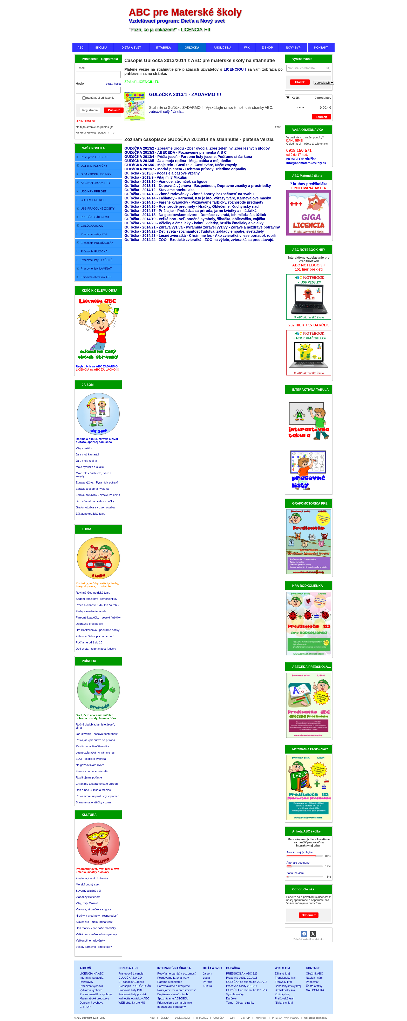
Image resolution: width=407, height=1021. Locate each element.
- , (237, 240)
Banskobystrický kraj (288, 986)
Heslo (80, 83)
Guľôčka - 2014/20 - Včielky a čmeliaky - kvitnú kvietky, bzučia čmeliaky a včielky (193, 223)
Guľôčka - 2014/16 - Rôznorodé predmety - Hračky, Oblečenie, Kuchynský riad (191, 206)
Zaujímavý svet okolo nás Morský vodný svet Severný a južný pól (92, 884)
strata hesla (113, 83)
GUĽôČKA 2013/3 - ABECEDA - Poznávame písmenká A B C (175, 152)
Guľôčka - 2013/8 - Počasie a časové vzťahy (162, 173)
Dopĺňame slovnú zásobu (173, 994)
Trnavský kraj (283, 981)
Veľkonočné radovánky (90, 940)
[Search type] (324, 83)
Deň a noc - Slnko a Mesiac (93, 789)
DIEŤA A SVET (212, 968)
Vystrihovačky (234, 994)
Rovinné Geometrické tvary (93, 592)
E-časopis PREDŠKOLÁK (134, 986)
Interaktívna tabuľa (91, 977)
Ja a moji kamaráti (87, 454)
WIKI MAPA (282, 968)
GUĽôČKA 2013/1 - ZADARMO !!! (185, 94)
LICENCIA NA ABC (92, 973)
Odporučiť (309, 915)
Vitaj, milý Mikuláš (87, 903)
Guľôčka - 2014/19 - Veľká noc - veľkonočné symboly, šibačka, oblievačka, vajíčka (194, 219)
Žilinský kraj (282, 973)
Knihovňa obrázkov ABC (133, 998)
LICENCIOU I (235, 69)
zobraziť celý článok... (166, 112)
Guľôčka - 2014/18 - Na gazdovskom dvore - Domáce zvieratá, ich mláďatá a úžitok (195, 215)
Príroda (207, 981)
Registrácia (90, 110)
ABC (152, 1018)
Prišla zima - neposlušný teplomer (97, 796)
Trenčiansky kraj (285, 977)
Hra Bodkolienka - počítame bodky (97, 630)
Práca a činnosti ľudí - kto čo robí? (97, 605)
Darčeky (231, 998)
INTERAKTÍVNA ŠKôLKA (174, 968)
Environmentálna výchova (96, 994)
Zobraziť (321, 116)
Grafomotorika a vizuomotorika (95, 507)
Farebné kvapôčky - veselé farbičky (98, 617)
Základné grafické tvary (90, 513)
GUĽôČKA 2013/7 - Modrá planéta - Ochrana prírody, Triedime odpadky (185, 169)
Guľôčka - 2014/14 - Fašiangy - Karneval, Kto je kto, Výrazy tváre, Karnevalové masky (197, 198)
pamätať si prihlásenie (98, 97)
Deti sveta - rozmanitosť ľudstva (96, 648)
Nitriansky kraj (284, 1002)
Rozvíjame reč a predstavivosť (176, 990)
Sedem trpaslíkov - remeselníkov (96, 598)
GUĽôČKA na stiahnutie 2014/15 (246, 981)
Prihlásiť (114, 110)
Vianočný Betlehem (88, 896)
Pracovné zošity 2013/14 (241, 986)
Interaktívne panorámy (171, 1006)
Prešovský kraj (284, 998)
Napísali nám (314, 977)
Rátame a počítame (169, 981)
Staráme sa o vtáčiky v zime (93, 802)
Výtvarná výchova (91, 990)
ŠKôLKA (164, 1018)
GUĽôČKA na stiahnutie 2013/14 (246, 990)
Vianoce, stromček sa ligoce (93, 909)
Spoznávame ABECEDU (172, 998)
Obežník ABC (314, 973)
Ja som (207, 973)
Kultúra (207, 986)
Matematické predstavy (94, 998)
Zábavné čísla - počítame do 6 (95, 636)
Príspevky (312, 981)
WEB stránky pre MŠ (131, 1002)
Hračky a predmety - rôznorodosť (97, 915)
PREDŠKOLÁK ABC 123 (241, 973)
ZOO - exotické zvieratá (91, 758)
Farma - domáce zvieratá (91, 771)
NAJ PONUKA (315, 990)
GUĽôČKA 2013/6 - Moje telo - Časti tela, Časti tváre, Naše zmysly (180, 165)
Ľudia (206, 977)
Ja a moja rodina (86, 460)
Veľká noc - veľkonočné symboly (96, 934)
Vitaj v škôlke (84, 448)
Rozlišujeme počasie (89, 777)
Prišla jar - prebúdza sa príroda (95, 740)
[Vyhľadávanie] (308, 68)
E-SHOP (85, 1006)
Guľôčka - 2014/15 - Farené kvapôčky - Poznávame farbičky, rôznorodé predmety (193, 202)
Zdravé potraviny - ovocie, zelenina (98, 494)
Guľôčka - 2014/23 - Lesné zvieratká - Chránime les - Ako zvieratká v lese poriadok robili (200, 235)
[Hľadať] (328, 68)
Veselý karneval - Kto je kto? (94, 946)
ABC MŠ (85, 968)
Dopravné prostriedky (90, 623)
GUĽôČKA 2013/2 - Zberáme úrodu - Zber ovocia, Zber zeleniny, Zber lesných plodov (197, 148)
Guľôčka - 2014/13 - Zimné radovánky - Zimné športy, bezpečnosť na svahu (189, 194)
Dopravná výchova (91, 1002)
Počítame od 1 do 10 (89, 642)
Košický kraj (282, 994)
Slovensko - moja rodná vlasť (94, 921)
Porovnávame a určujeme (173, 986)
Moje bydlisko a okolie (90, 466)
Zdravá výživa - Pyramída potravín (97, 482)
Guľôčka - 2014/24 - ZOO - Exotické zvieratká (162, 240)
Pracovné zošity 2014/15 (241, 977)
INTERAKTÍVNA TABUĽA (285, 1018)
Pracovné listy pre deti (132, 994)
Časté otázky (314, 986)
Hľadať (299, 82)
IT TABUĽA (202, 1018)
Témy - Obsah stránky (240, 1002)
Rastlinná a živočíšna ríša (92, 746)
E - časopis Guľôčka (131, 981)
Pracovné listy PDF (130, 990)
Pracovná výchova (91, 986)
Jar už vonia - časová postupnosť (97, 733)
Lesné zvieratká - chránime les (95, 752)
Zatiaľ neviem (295, 873)
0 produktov (323, 97)
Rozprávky (86, 981)
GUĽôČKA (233, 968)
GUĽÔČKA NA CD (130, 977)
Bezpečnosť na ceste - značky (95, 501)
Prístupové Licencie (130, 973)
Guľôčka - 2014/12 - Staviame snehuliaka (159, 190)
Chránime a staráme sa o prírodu (97, 783)
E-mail (80, 68)
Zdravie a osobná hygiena (92, 488)
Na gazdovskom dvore (90, 765)
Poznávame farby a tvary (173, 977)
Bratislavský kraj (285, 990)
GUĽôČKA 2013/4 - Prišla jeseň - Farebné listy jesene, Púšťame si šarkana (188, 157)
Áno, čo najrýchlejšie (300, 852)
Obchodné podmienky (315, 1018)
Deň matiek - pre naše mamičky (96, 928)
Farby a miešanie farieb (91, 611)
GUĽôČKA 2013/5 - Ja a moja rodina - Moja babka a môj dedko (177, 161)
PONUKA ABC (128, 968)
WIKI (232, 1018)
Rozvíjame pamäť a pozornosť (176, 973)
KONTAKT (313, 968)
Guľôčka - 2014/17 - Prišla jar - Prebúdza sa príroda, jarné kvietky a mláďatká (190, 211)
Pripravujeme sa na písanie (174, 1002)
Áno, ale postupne (298, 862)
